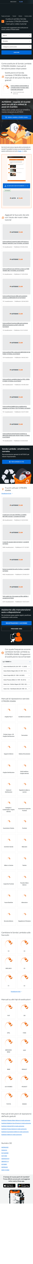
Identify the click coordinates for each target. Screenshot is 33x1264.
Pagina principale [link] (5, 16)
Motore (20, 16)
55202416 (4, 1150)
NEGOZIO (13, 1)
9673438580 (4, 1153)
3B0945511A (5, 1161)
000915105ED (5, 1170)
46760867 (4, 1164)
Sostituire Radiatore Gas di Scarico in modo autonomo (16, 1123)
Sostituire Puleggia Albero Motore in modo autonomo (15, 1120)
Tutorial (14, 16)
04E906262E (4, 1147)
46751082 (4, 1156)
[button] (16, 198)
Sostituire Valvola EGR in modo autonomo (12, 1126)
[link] (16, 89)
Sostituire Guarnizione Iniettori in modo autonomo (15, 1132)
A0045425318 (5, 1158)
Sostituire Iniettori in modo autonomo (11, 1134)
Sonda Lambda (28, 16)
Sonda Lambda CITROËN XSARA (18, 117)
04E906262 (4, 1167)
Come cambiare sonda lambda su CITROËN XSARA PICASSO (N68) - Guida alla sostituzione (20, 87)
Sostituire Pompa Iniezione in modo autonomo (14, 1129)
